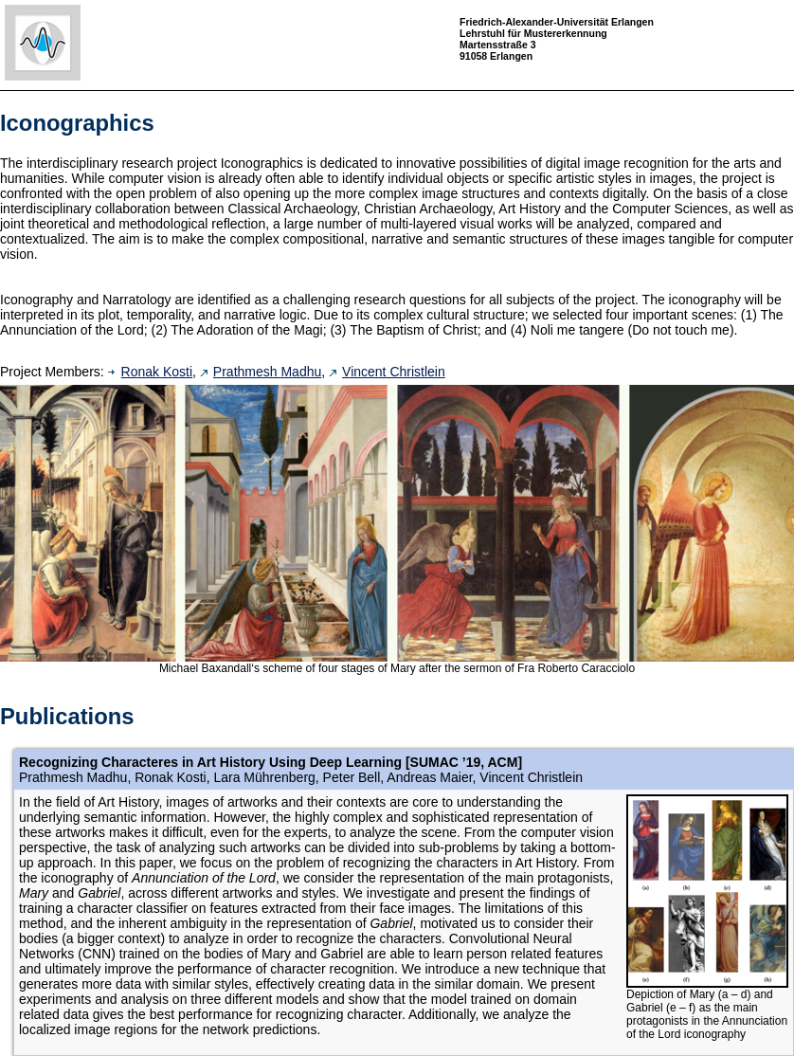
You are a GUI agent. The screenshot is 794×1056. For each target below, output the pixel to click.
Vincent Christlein (387, 371)
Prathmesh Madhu (260, 371)
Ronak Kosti (150, 371)
